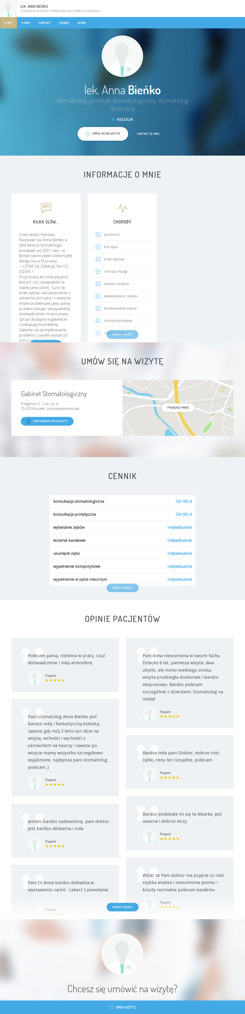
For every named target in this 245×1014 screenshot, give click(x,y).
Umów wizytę (123, 1007)
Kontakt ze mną (148, 133)
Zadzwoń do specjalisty (47, 421)
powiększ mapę (178, 407)
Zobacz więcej (122, 907)
